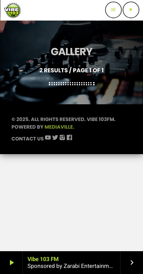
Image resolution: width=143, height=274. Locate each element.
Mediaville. (59, 127)
